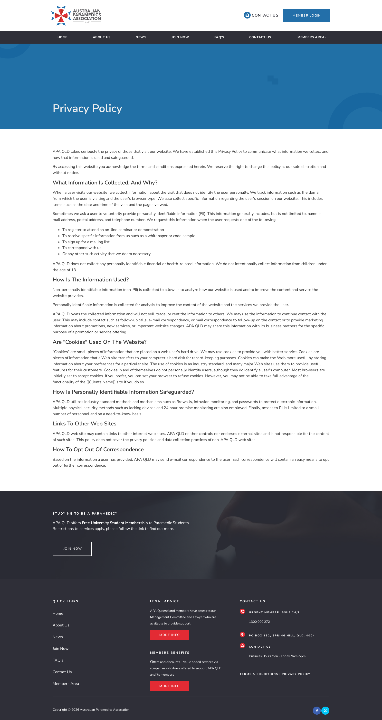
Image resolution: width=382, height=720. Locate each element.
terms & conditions (259, 674)
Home (62, 37)
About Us (102, 37)
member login (296, 12)
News (141, 37)
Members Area (311, 37)
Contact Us (260, 37)
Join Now (180, 37)
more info (160, 633)
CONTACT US (260, 647)
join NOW (62, 544)
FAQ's (219, 37)
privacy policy (296, 674)
